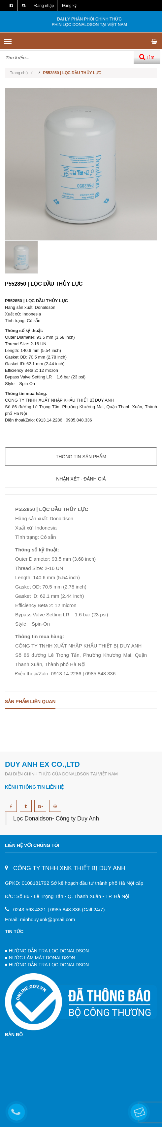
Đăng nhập (44, 5)
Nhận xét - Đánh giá (81, 478)
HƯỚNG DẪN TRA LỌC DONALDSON (49, 950)
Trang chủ (21, 73)
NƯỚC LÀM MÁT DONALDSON (42, 957)
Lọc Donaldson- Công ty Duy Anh (56, 818)
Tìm (146, 57)
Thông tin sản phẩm (81, 456)
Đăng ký (69, 5)
